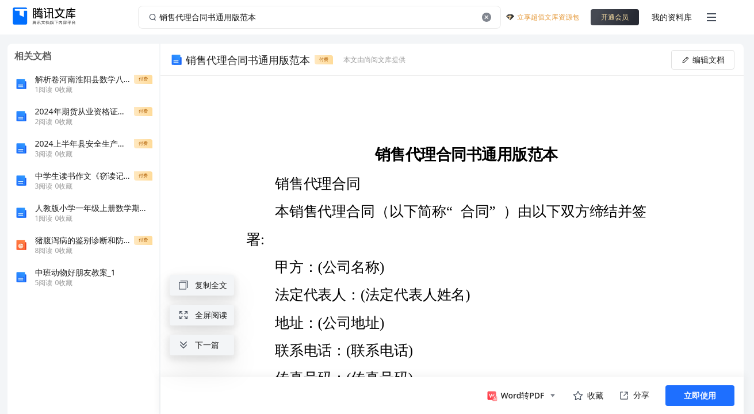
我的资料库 (672, 17)
